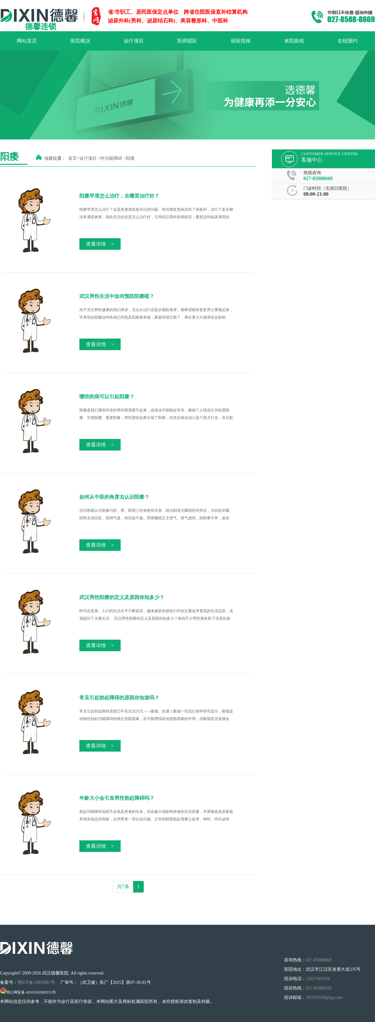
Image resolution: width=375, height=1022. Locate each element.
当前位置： (55, 158)
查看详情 (100, 244)
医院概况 (80, 40)
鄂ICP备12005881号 (37, 982)
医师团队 (187, 40)
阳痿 (130, 158)
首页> (73, 158)
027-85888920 (319, 988)
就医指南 (241, 40)
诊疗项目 (134, 40)
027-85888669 (317, 178)
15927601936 (318, 978)
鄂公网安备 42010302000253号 (28, 992)
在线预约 (348, 40)
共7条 (123, 886)
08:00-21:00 (315, 194)
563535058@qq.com (324, 997)
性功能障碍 (111, 158)
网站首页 (27, 40)
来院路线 (294, 40)
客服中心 (311, 160)
